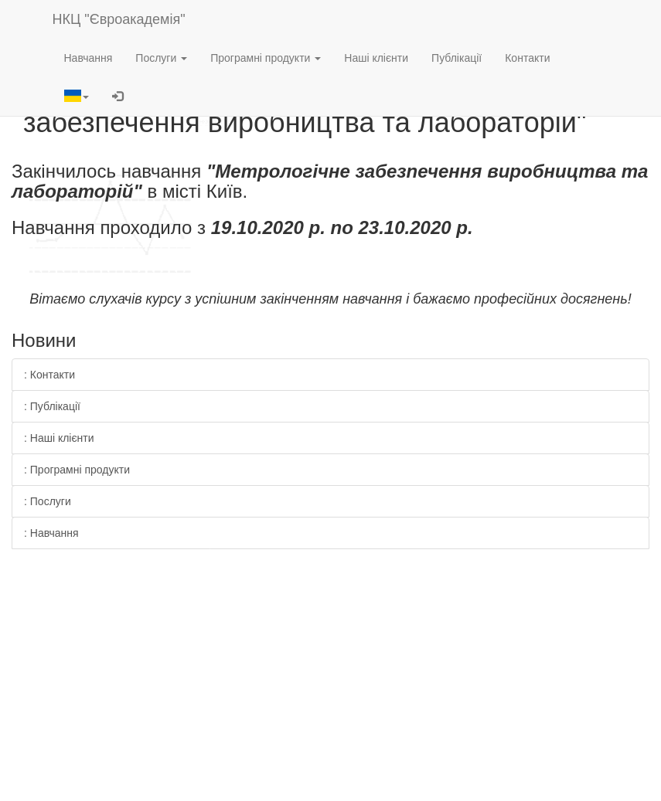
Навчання (88, 58)
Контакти (527, 58)
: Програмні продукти (77, 469)
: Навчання (51, 533)
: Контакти (49, 374)
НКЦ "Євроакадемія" (119, 19)
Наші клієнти (376, 58)
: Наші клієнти (59, 438)
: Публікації (52, 406)
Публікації (456, 58)
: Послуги (47, 501)
